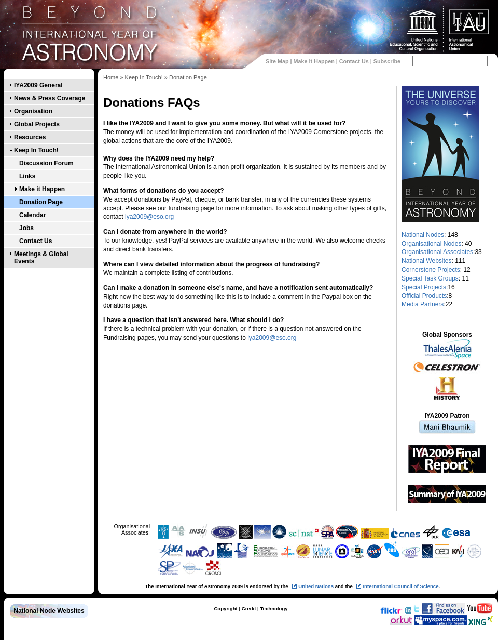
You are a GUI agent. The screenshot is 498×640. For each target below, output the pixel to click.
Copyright (225, 608)
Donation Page (41, 202)
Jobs (26, 228)
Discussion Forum (46, 163)
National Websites (427, 260)
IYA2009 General (38, 85)
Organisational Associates (437, 252)
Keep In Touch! (36, 150)
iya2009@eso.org (149, 216)
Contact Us (354, 61)
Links (27, 176)
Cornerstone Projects (431, 269)
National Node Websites (48, 611)
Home (110, 77)
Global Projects (37, 124)
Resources (30, 137)
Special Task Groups (430, 278)
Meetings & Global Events (41, 257)
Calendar (32, 215)
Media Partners (423, 304)
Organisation (33, 111)
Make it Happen (314, 61)
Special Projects (424, 287)
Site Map (277, 61)
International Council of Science (400, 586)
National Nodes (423, 234)
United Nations (316, 586)
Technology (273, 608)
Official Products (424, 295)
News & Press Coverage (49, 98)
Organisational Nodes (431, 243)
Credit (249, 608)
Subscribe (387, 61)
